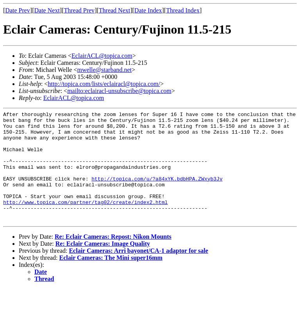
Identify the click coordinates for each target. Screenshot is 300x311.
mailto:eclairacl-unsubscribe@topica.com (119, 91)
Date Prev (17, 10)
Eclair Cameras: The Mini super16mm (110, 280)
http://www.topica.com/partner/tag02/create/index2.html (85, 220)
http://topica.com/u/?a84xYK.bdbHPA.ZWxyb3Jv (156, 192)
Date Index (148, 10)
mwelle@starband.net (104, 69)
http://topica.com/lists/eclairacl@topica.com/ (104, 83)
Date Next (47, 10)
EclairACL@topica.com (101, 55)
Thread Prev (79, 10)
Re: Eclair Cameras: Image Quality (102, 266)
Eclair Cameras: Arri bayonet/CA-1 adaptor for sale (138, 273)
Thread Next (114, 10)
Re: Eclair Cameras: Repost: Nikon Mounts (113, 259)
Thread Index (183, 10)
